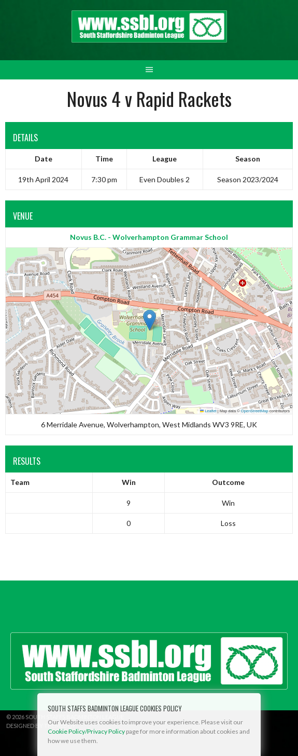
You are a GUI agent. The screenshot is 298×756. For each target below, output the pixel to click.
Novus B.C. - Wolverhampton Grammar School (149, 237)
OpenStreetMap (254, 411)
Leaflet (208, 411)
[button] (149, 320)
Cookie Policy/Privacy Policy (86, 731)
